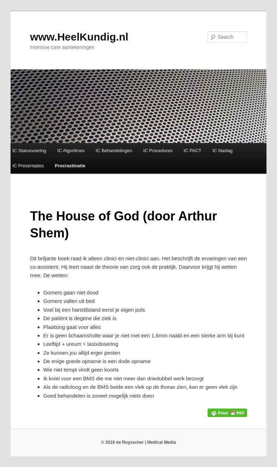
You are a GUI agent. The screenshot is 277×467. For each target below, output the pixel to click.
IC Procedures (157, 150)
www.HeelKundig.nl (79, 37)
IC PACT (192, 150)
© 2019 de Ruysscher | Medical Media (138, 442)
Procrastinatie (70, 165)
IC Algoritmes (71, 150)
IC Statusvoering (29, 150)
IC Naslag (223, 150)
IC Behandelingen (114, 150)
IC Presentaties (28, 165)
